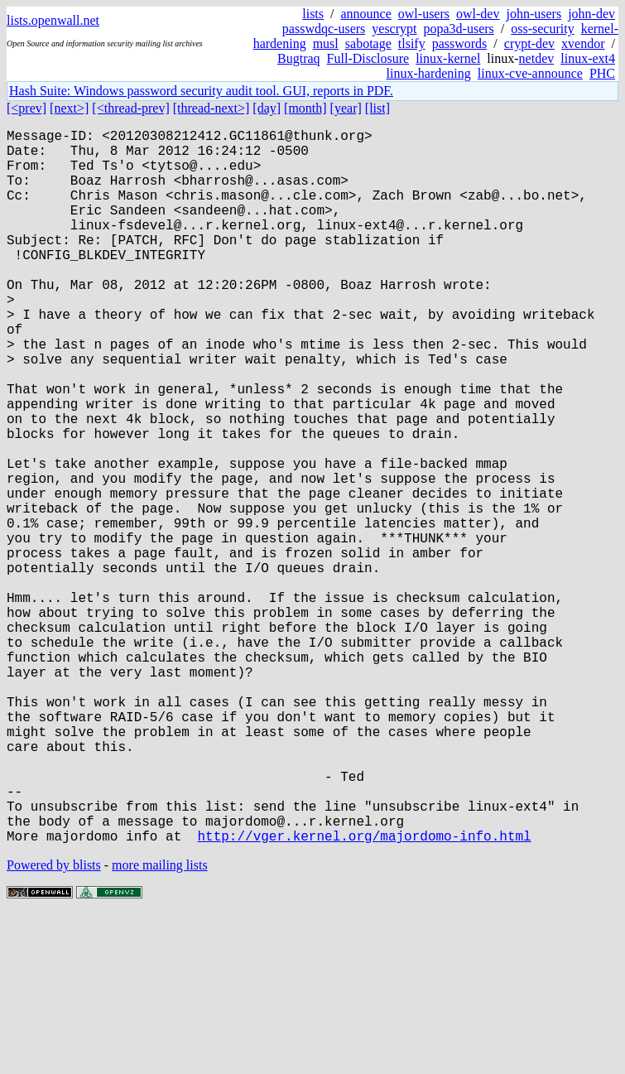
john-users (533, 14)
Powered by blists (54, 1024)
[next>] (69, 108)
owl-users (424, 14)
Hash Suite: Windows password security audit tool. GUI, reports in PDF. (201, 91)
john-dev (591, 14)
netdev (537, 58)
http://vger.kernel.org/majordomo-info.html (364, 994)
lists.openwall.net (53, 20)
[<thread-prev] (130, 108)
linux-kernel (448, 58)
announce (366, 14)
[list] (377, 108)
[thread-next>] (211, 108)
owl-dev (477, 14)
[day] (266, 108)
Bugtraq (298, 58)
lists (313, 14)
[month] (305, 108)
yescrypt (394, 29)
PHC (602, 73)
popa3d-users (458, 29)
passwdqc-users (323, 29)
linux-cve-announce (530, 73)
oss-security (542, 29)
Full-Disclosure (368, 58)
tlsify (411, 43)
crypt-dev (529, 43)
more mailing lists (160, 1024)
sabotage (368, 43)
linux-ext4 (587, 58)
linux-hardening (429, 73)
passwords (460, 43)
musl (326, 43)
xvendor (582, 43)
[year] (346, 108)
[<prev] (26, 108)
